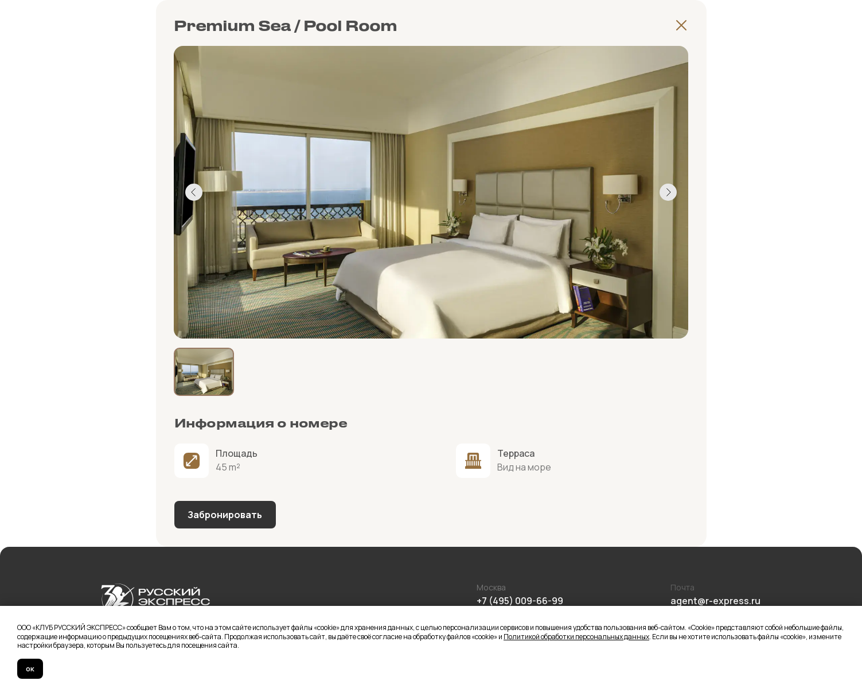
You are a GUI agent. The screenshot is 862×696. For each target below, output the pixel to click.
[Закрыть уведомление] (853, 614)
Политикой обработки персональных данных (576, 636)
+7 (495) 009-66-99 (520, 600)
